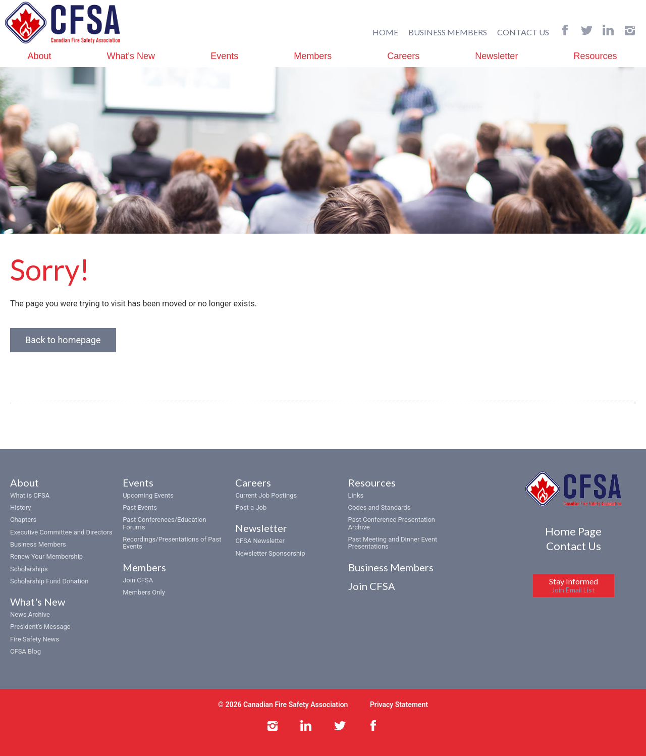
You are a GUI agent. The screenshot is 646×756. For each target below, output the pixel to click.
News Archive (30, 614)
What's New (131, 56)
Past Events (140, 507)
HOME (385, 32)
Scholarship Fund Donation (49, 581)
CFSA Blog (25, 651)
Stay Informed (573, 585)
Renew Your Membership (46, 556)
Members (313, 56)
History (20, 507)
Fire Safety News (34, 639)
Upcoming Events (148, 495)
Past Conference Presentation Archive (391, 523)
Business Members (38, 544)
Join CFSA (138, 580)
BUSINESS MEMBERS (447, 32)
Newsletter (496, 56)
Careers (403, 56)
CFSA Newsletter (260, 541)
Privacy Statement (399, 704)
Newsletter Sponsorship (270, 553)
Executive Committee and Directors (61, 532)
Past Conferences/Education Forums (164, 523)
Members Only (144, 592)
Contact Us (573, 546)
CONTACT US (523, 32)
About (39, 56)
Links (356, 495)
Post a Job (250, 507)
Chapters (23, 519)
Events (224, 56)
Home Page (573, 531)
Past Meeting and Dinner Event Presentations (393, 542)
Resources (595, 56)
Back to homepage (63, 340)
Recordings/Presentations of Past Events (172, 542)
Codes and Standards (379, 507)
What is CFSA (29, 495)
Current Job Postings (266, 495)
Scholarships (29, 569)
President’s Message (40, 626)
